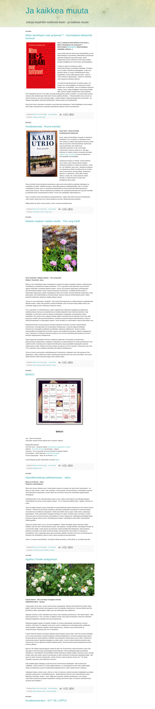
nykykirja (38, 691)
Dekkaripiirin (72, 47)
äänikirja (54, 691)
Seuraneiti (72, 154)
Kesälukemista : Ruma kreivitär (43, 126)
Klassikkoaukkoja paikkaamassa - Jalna (48, 477)
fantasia (39, 365)
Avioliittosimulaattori (53, 453)
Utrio (50, 211)
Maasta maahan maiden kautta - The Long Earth (53, 221)
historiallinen (36, 211)
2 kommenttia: (52, 362)
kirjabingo (35, 468)
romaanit (51, 550)
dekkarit (35, 117)
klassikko (46, 550)
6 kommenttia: (52, 465)
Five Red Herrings (38, 449)
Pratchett (48, 365)
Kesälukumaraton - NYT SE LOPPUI (46, 700)
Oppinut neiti (63, 154)
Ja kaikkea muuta (57, 10)
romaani (46, 211)
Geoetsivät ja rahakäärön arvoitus (59, 447)
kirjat (44, 117)
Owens (44, 691)
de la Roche (36, 550)
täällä (57, 460)
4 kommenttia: (52, 209)
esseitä (40, 117)
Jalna (55, 455)
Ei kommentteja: (52, 114)
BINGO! (30, 374)
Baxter (35, 365)
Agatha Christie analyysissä (41, 559)
